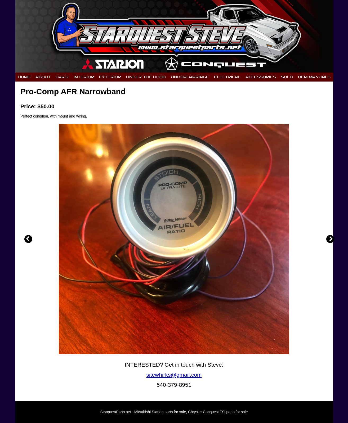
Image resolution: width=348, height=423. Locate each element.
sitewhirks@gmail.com (174, 375)
